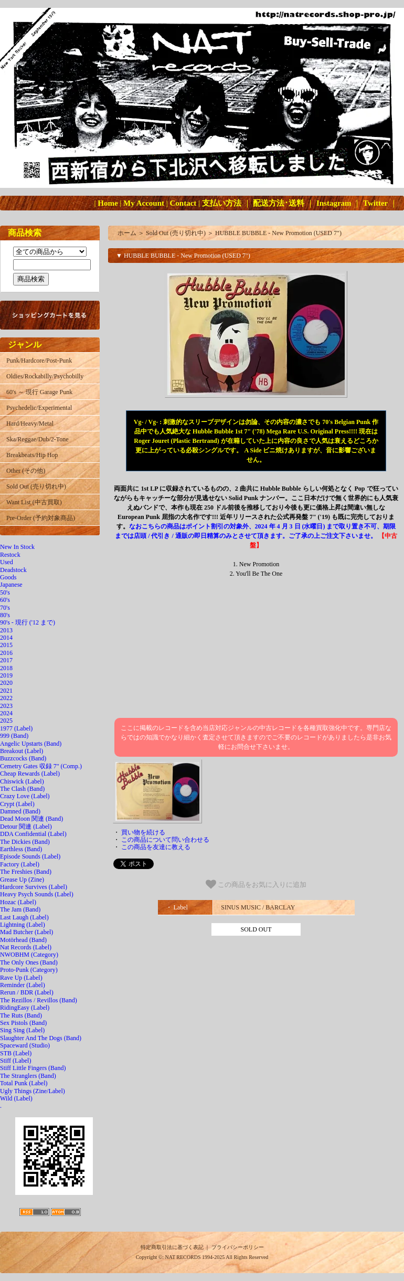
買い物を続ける (143, 832)
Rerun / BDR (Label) (27, 992)
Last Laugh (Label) (24, 917)
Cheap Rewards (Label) (30, 773)
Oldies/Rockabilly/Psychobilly (44, 376)
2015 (6, 645)
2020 (6, 682)
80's (5, 615)
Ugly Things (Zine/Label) (32, 1091)
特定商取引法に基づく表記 (172, 1247)
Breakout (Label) (21, 751)
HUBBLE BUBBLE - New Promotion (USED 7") (278, 233)
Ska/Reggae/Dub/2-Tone (37, 439)
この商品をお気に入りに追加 (256, 884)
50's (5, 592)
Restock (10, 554)
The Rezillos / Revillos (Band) (38, 1000)
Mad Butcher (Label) (26, 932)
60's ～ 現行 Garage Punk (39, 392)
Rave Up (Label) (21, 977)
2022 (6, 698)
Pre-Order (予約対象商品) (40, 518)
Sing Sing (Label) (22, 1030)
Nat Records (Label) (25, 947)
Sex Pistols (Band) (23, 1022)
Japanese (11, 584)
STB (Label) (15, 1053)
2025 (6, 720)
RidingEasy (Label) (24, 1007)
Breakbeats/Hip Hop (32, 455)
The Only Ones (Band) (29, 962)
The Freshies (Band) (25, 871)
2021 (6, 690)
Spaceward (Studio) (25, 1045)
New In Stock (17, 546)
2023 (6, 706)
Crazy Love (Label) (25, 796)
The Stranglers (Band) (28, 1075)
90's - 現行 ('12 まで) (27, 622)
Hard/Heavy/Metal (30, 423)
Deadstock (13, 570)
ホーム (127, 233)
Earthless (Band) (21, 849)
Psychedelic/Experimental (39, 407)
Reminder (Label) (22, 985)
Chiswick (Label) (22, 781)
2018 (6, 668)
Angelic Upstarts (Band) (30, 743)
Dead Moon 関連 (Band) (31, 818)
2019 (6, 675)
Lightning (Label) (22, 924)
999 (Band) (14, 735)
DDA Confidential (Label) (33, 834)
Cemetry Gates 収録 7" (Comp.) (41, 766)
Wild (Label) (16, 1098)
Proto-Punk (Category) (29, 969)
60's (5, 600)
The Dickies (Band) (25, 841)
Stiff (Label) (15, 1060)
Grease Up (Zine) (22, 879)
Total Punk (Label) (23, 1083)
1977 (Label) (16, 728)
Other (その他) (25, 470)
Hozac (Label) (18, 902)
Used (6, 562)
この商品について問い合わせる (165, 839)
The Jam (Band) (20, 909)
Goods (8, 577)
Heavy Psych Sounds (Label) (36, 894)
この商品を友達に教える (155, 847)
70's (5, 607)
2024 (6, 713)
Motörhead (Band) (23, 940)
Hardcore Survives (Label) (33, 887)
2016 (6, 653)
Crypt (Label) (17, 804)
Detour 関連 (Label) (26, 826)
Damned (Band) (20, 811)
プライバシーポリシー (237, 1247)
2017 (6, 660)
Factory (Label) (19, 864)
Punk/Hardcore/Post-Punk (39, 360)
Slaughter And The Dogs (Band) (40, 1038)
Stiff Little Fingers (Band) (33, 1068)
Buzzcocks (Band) (23, 758)
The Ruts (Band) (21, 1015)
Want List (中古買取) (34, 502)
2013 (6, 630)
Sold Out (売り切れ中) (36, 486)
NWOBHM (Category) (29, 954)
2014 (6, 637)
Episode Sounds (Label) (30, 856)
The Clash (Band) (22, 788)
